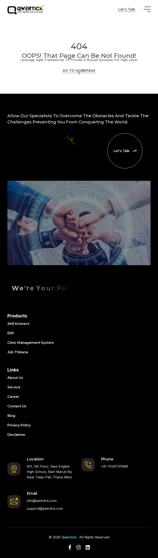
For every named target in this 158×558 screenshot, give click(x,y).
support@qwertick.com (45, 508)
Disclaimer (16, 435)
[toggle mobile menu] (147, 9)
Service (13, 387)
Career (13, 397)
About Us (15, 378)
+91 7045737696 (114, 466)
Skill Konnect (18, 324)
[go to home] (26, 9)
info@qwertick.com (42, 501)
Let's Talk (126, 9)
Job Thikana (17, 352)
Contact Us (16, 406)
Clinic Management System (30, 343)
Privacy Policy (19, 425)
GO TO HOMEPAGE (79, 71)
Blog (11, 416)
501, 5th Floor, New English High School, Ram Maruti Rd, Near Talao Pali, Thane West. (49, 471)
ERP (10, 333)
